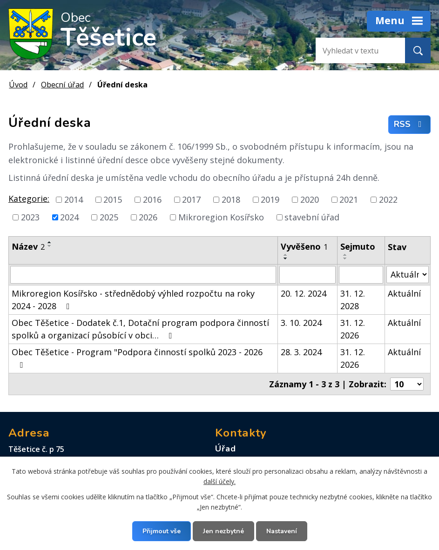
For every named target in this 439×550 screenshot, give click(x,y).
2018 (231, 199)
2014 (73, 199)
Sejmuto (357, 246)
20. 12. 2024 (303, 293)
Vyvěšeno (304, 246)
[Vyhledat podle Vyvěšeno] (307, 275)
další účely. (219, 481)
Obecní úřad (62, 85)
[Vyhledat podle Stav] (407, 274)
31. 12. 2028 (352, 299)
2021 (348, 199)
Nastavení (281, 531)
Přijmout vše (161, 531)
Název (28, 246)
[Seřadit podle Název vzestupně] (50, 242)
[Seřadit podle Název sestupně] (50, 246)
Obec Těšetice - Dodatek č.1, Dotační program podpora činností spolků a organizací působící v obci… (140, 329)
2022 (388, 199)
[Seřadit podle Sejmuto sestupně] (345, 258)
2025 (109, 217)
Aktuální (404, 293)
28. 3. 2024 (301, 352)
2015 (112, 199)
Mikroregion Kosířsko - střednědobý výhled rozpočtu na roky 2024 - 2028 (133, 299)
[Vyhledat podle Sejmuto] (361, 275)
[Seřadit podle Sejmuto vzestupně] (345, 255)
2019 (270, 199)
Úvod (18, 85)
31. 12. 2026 (352, 329)
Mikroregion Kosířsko (221, 217)
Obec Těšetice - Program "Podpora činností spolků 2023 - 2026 (137, 357)
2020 (309, 199)
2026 (148, 217)
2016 (152, 199)
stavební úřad (311, 217)
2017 (191, 199)
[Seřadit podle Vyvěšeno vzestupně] (286, 255)
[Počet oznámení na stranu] (407, 384)
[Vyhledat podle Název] (143, 275)
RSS (409, 124)
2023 (30, 217)
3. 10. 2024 (301, 322)
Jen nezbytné (223, 531)
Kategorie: (28, 198)
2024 (69, 217)
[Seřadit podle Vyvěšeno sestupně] (286, 258)
